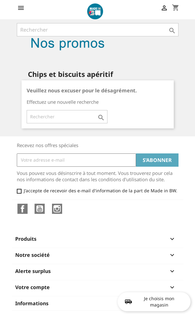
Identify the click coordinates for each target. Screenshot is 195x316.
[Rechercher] (98, 29)
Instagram (57, 209)
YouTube (40, 209)
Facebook (22, 209)
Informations (32, 303)
